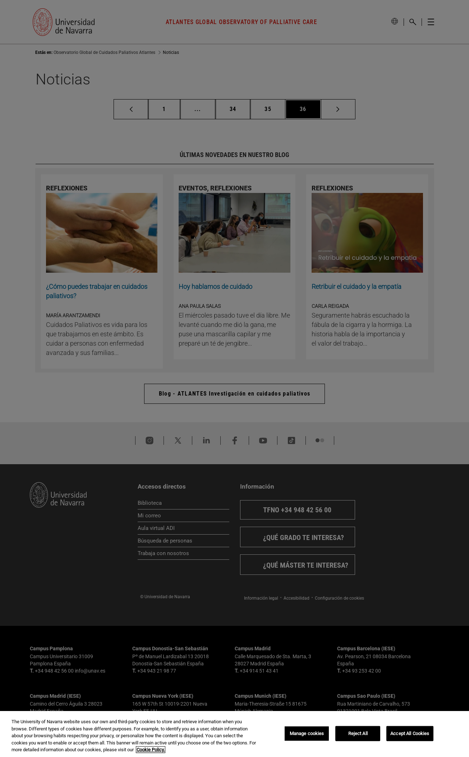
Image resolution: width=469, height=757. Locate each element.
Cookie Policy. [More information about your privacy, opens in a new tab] (151, 749)
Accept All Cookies (409, 733)
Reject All (358, 733)
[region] (234, 734)
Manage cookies (307, 733)
